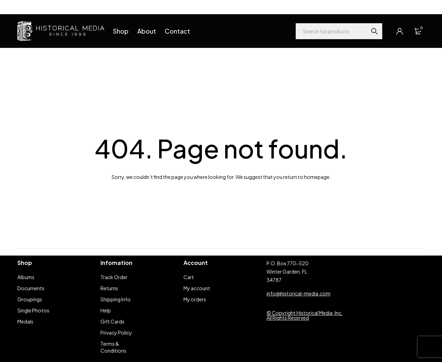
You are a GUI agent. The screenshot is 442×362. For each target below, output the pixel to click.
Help (22, 7)
